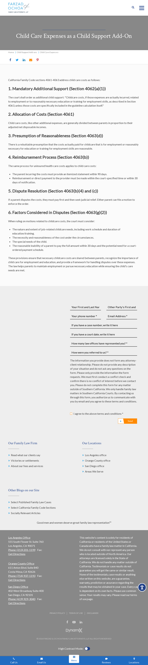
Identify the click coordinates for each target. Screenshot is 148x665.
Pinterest (37, 60)
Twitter (17, 60)
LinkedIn (23, 60)
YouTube (74, 622)
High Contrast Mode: (70, 648)
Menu (74, 660)
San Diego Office (18, 586)
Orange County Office (21, 563)
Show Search (133, 8)
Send (130, 421)
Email (30, 60)
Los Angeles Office (19, 537)
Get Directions (16, 554)
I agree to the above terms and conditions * (98, 413)
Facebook (10, 60)
